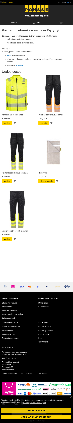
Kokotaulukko (43, 307)
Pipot (40, 338)
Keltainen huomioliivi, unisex (13, 115)
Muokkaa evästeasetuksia (36, 417)
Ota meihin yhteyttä (9, 303)
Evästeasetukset (8, 318)
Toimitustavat (7, 307)
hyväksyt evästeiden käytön (34, 403)
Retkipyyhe (42, 173)
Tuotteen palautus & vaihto (12, 314)
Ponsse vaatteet (44, 327)
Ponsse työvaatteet (45, 331)
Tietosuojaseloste (8, 334)
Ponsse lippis (43, 334)
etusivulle (19, 65)
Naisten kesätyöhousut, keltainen (15, 173)
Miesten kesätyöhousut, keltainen (15, 231)
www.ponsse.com (9, 2)
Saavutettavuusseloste (11, 338)
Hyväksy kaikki (36, 411)
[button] (64, 2)
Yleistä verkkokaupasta (11, 327)
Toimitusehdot (7, 331)
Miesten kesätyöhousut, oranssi (50, 115)
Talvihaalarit (43, 342)
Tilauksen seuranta (9, 310)
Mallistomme (43, 303)
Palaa (9, 55)
